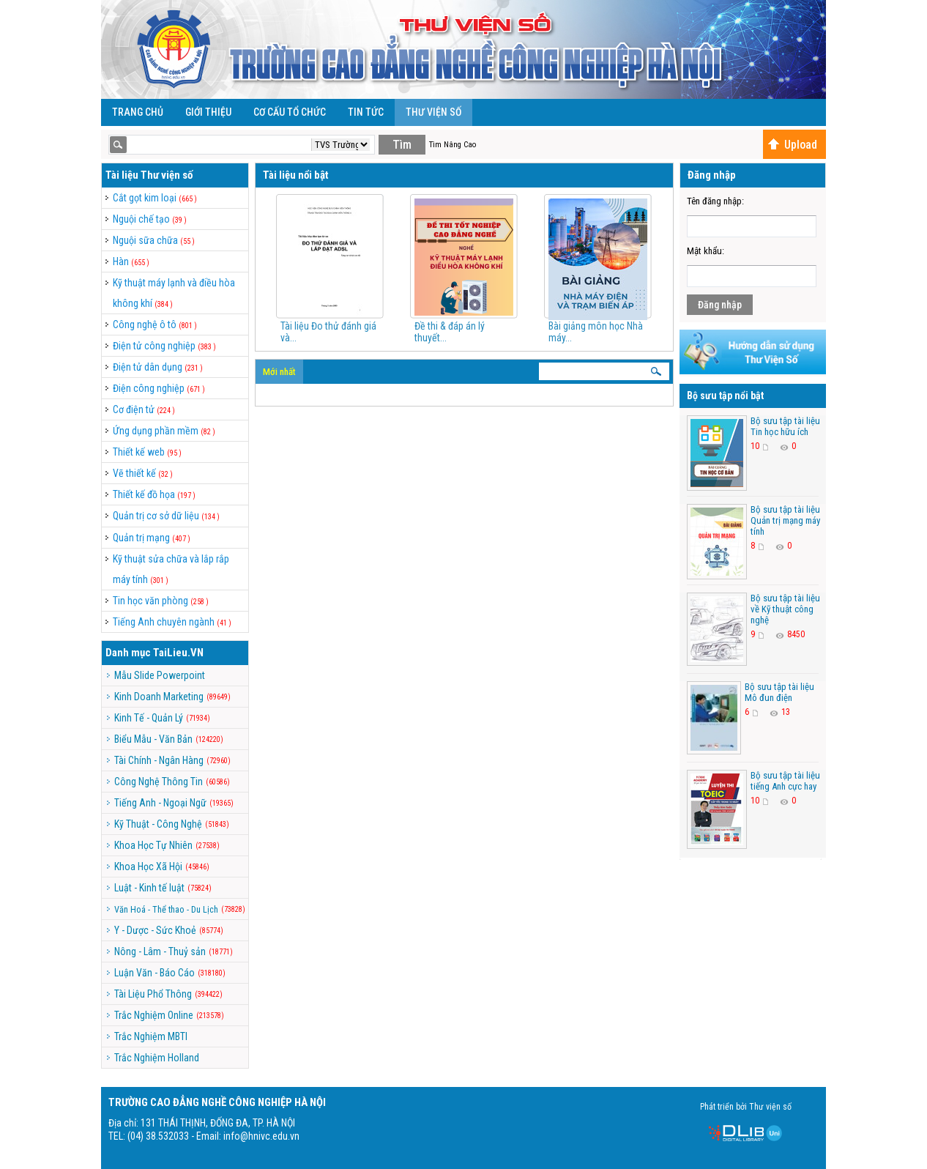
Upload (792, 145)
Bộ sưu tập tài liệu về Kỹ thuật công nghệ (785, 609)
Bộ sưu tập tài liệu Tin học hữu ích (785, 426)
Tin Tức (366, 112)
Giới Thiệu (208, 112)
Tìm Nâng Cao (452, 144)
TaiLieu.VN (178, 652)
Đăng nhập (720, 305)
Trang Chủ (137, 112)
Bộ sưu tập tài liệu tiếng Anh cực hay (785, 781)
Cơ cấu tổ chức (289, 112)
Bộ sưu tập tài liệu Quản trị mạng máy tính (785, 520)
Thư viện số (433, 112)
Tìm (402, 145)
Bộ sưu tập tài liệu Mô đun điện (779, 692)
